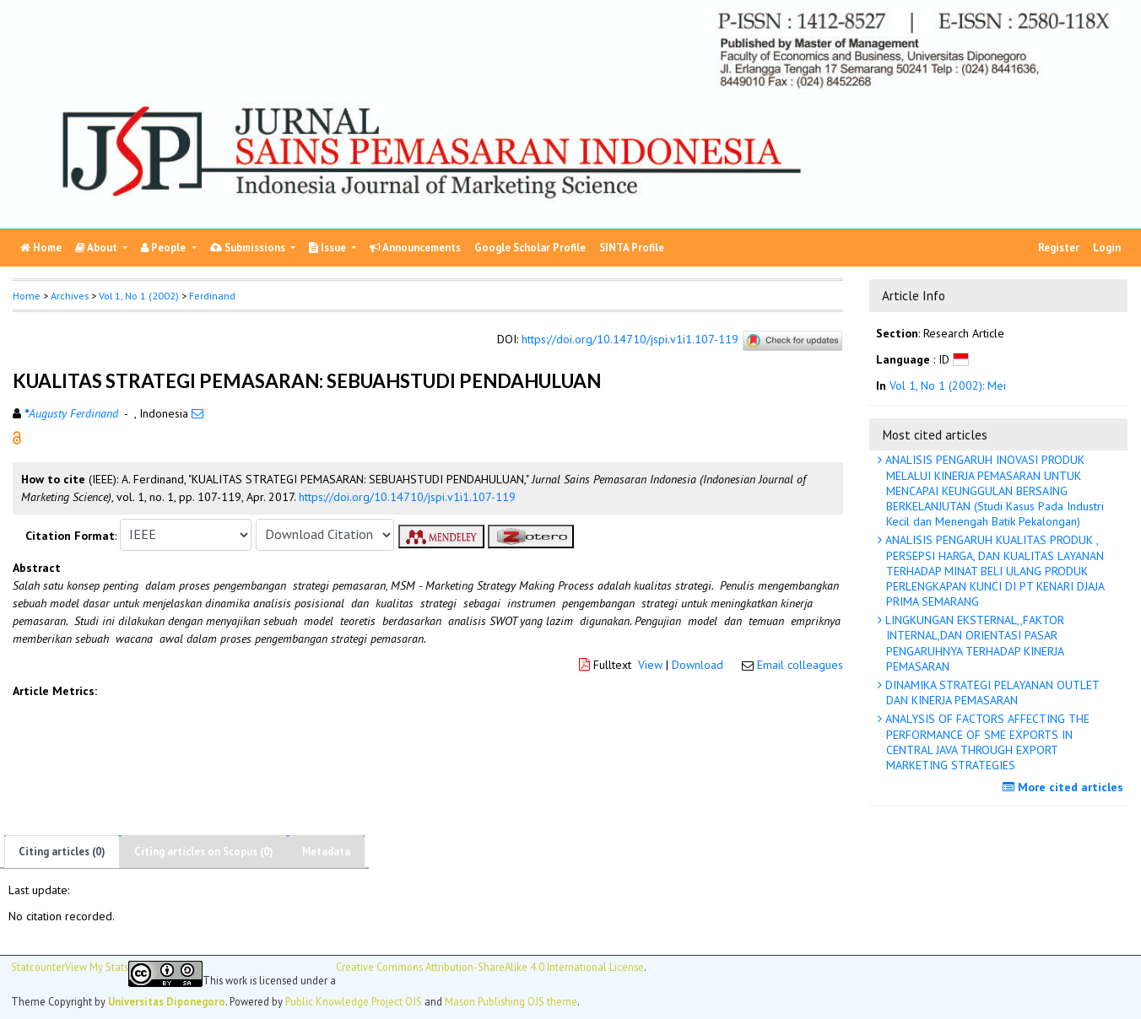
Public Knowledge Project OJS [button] (353, 1001)
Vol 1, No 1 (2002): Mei (948, 385)
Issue (329, 247)
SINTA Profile (631, 247)
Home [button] (27, 295)
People (164, 247)
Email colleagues (800, 664)
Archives (70, 295)
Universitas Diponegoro (166, 1001)
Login (1107, 247)
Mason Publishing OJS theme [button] (511, 1001)
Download (697, 664)
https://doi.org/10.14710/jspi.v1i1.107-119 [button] (407, 496)
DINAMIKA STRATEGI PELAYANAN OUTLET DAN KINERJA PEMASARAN (991, 692)
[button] (17, 436)
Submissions (249, 247)
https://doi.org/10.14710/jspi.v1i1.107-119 (630, 339)
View (650, 664)
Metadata (326, 851)
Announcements (415, 247)
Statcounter (38, 966)
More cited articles (1065, 787)
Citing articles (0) (62, 851)
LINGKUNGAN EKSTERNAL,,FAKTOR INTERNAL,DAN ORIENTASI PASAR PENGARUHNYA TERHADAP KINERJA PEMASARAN (973, 643)
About (97, 247)
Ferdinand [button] (212, 295)
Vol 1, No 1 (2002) (139, 295)
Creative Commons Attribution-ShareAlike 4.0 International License (490, 967)
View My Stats (96, 967)
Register (1058, 247)
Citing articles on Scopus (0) (203, 851)
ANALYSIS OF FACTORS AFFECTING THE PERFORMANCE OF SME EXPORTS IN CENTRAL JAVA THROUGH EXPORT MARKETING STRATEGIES (986, 742)
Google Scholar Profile (530, 247)
